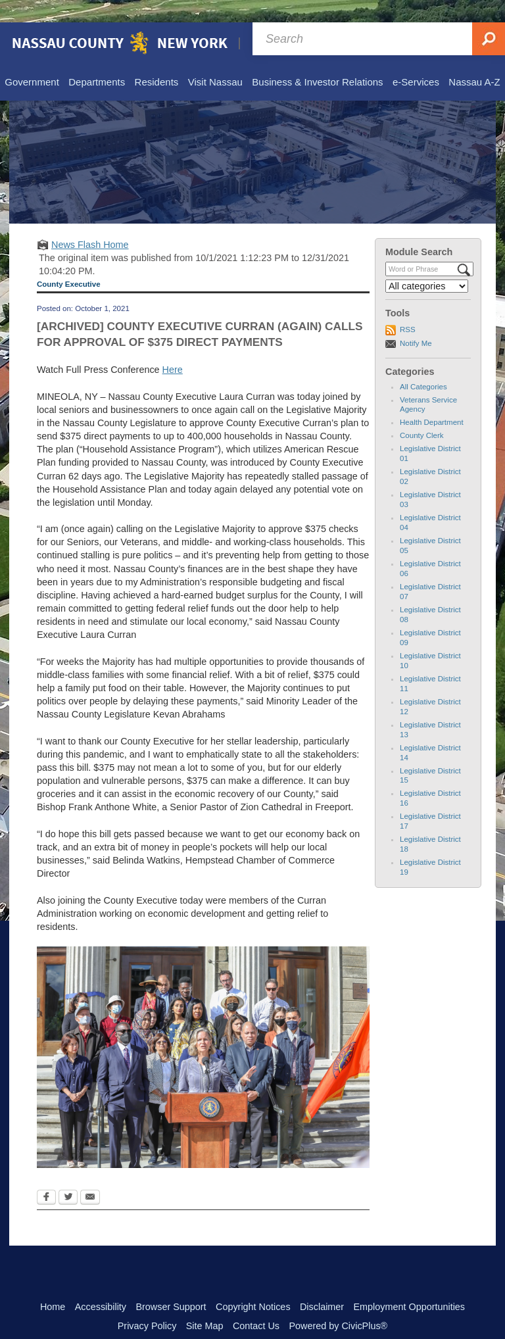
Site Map (205, 1303)
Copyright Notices (253, 1284)
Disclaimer (322, 1284)
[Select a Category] (426, 263)
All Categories (423, 364)
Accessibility (100, 1284)
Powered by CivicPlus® (338, 1303)
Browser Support (170, 1284)
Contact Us (256, 1303)
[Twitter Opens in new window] (68, 1175)
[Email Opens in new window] (90, 1175)
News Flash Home (90, 222)
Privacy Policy (147, 1303)
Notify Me (416, 321)
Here (172, 347)
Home (52, 1284)
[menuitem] (31, 60)
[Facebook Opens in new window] (46, 1175)
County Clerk (422, 413)
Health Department (432, 400)
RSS (408, 307)
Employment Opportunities (410, 1284)
